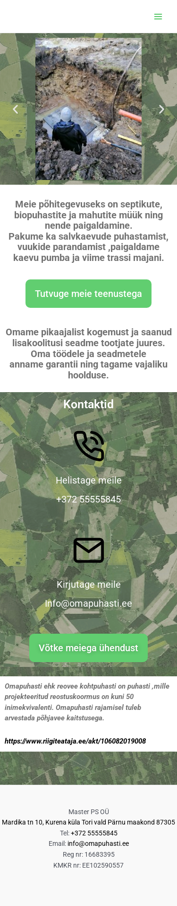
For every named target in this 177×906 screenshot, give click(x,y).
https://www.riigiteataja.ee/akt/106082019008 (75, 741)
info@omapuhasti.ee (98, 843)
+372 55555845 (94, 833)
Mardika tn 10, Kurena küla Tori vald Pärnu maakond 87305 (88, 822)
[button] (15, 109)
